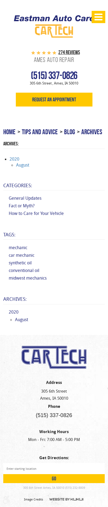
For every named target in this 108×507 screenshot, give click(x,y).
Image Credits (33, 499)
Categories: (17, 185)
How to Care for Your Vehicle (36, 213)
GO (54, 478)
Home (9, 132)
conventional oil (24, 270)
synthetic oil (20, 263)
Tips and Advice (40, 132)
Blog (69, 132)
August (22, 165)
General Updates (25, 198)
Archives (91, 132)
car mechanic (21, 255)
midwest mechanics (28, 278)
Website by (66, 499)
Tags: (9, 234)
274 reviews (69, 52)
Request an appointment (54, 99)
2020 (14, 159)
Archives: (15, 299)
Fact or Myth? (22, 206)
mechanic (18, 248)
